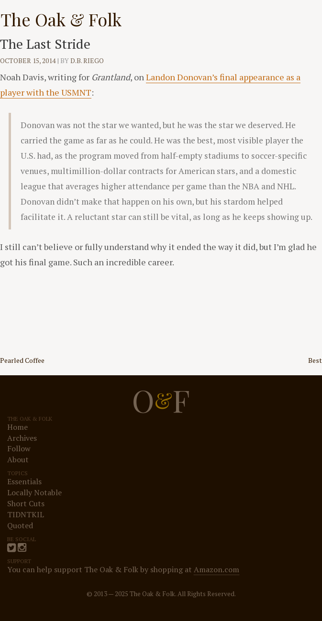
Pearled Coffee (22, 360)
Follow (19, 448)
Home (17, 427)
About (18, 459)
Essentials (24, 481)
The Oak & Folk (61, 19)
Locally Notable (34, 492)
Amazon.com (216, 569)
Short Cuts (25, 503)
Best (315, 360)
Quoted (20, 525)
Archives (22, 438)
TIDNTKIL (25, 514)
